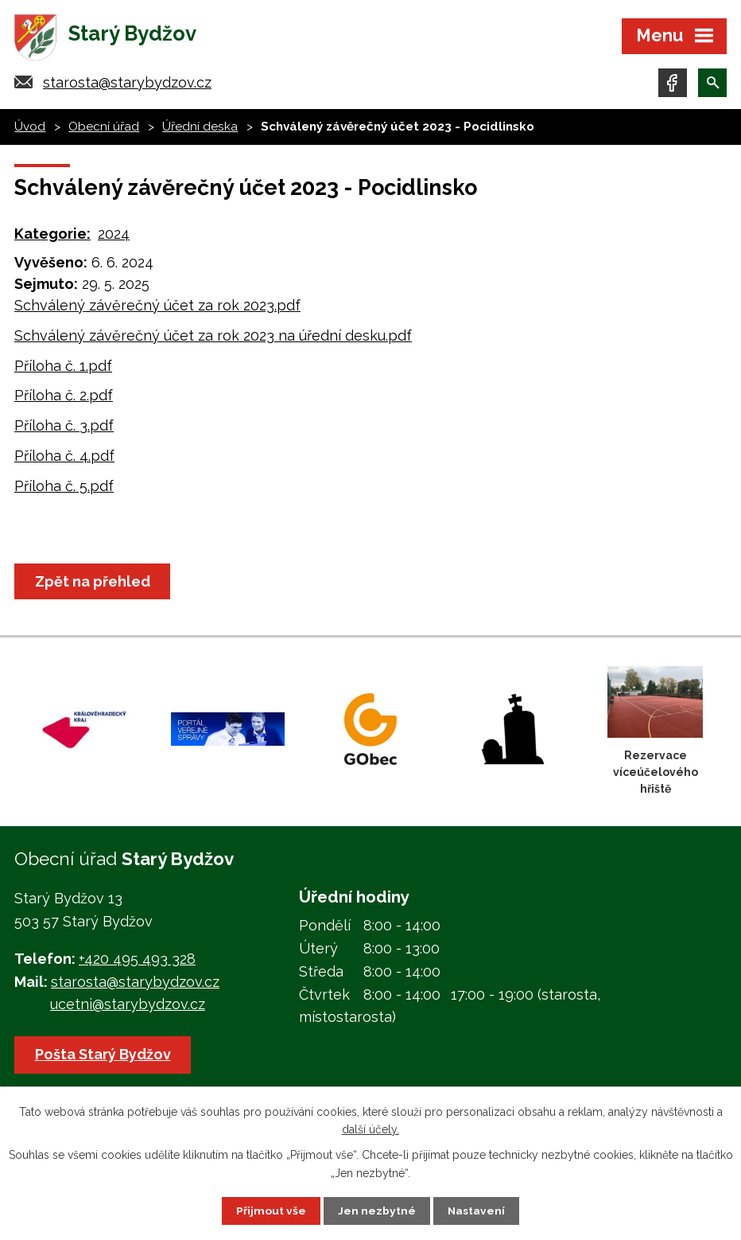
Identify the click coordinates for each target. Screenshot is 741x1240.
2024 (114, 236)
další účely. (370, 1128)
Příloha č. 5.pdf (64, 489)
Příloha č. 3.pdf (64, 428)
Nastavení (477, 1210)
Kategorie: (52, 236)
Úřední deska (200, 130)
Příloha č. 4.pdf (64, 458)
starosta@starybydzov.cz (127, 85)
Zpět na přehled (93, 584)
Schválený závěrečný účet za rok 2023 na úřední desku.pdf (213, 338)
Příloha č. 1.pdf (63, 368)
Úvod (29, 130)
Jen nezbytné (377, 1210)
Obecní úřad (103, 130)
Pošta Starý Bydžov (104, 1057)
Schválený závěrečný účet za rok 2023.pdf (157, 308)
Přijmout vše (271, 1210)
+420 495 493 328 (137, 961)
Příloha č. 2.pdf (63, 398)
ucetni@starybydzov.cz (127, 1007)
